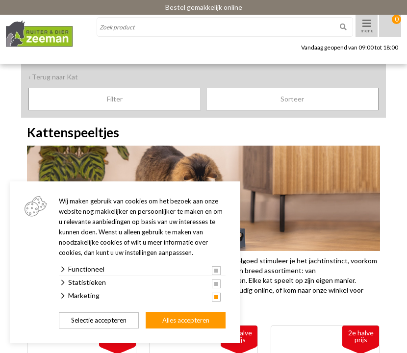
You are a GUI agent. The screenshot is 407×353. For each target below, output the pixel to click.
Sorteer (292, 99)
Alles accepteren (185, 320)
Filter (115, 99)
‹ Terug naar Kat (53, 77)
